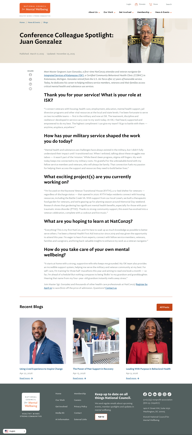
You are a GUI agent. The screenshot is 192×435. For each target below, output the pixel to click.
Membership (143, 12)
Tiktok (169, 394)
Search (169, 4)
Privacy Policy (80, 406)
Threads (164, 394)
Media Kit (59, 413)
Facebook (145, 394)
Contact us (111, 288)
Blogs (45, 22)
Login (128, 4)
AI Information (62, 419)
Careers (77, 400)
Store (155, 4)
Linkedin (155, 394)
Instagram (160, 394)
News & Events (162, 12)
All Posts (164, 307)
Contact (78, 413)
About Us (93, 12)
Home (22, 22)
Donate (142, 4)
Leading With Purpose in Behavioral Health (149, 371)
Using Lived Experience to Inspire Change (43, 371)
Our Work (108, 12)
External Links (80, 419)
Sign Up (101, 417)
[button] (14, 431)
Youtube (150, 394)
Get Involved (125, 12)
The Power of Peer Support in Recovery (96, 371)
